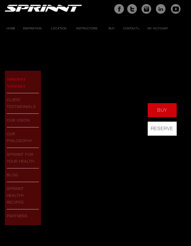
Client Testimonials (21, 103)
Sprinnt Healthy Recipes (15, 195)
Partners (17, 216)
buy (162, 110)
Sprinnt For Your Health (20, 157)
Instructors (87, 28)
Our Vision (18, 120)
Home (11, 28)
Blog (12, 175)
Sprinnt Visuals (16, 82)
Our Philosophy (19, 137)
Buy (112, 28)
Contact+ (131, 28)
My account (158, 28)
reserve (162, 128)
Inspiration (32, 28)
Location (59, 28)
